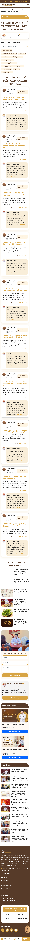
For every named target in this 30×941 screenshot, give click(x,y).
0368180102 (6, 873)
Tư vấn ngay (15, 698)
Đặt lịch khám (6, 888)
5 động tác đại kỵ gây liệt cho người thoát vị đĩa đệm (21, 581)
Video (9, 10)
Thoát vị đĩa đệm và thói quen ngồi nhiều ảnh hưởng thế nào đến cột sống (14, 524)
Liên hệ (4, 891)
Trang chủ (3, 10)
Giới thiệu (5, 880)
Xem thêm (11, 128)
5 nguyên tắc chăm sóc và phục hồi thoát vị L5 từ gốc (21, 591)
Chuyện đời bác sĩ (7, 883)
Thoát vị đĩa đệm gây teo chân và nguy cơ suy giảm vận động (14, 336)
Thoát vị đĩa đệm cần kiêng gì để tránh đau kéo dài (14, 477)
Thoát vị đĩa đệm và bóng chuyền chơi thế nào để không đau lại (14, 243)
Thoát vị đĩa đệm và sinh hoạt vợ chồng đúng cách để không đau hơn (14, 145)
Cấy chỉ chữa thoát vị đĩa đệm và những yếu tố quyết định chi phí (14, 98)
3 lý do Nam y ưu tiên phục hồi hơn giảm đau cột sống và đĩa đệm (21, 572)
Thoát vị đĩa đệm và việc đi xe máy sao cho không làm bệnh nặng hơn (14, 431)
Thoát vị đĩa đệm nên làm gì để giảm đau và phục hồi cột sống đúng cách (13, 194)
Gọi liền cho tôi (15, 675)
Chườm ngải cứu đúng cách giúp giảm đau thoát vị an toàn (21, 611)
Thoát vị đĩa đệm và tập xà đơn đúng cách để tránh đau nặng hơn (14, 289)
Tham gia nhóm (15, 731)
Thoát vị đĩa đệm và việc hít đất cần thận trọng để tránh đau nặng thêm (14, 383)
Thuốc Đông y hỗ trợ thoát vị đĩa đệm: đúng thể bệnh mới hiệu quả (20, 602)
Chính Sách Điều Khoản (9, 900)
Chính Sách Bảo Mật (8, 898)
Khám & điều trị (7, 885)
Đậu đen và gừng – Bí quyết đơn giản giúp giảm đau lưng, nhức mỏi (21, 622)
